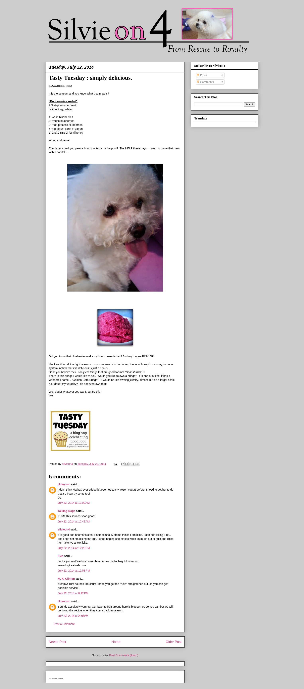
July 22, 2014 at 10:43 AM (74, 521)
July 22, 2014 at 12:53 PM (74, 570)
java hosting (60, 678)
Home (115, 642)
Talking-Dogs (66, 511)
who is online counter (53, 678)
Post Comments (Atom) (123, 655)
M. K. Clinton (66, 578)
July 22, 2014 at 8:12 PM (73, 593)
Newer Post (57, 642)
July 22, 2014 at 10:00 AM (74, 502)
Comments (205, 82)
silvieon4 (64, 529)
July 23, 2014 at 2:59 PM (73, 615)
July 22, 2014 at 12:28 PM (74, 548)
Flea (60, 556)
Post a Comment (64, 624)
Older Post (173, 642)
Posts (202, 75)
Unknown (64, 484)
